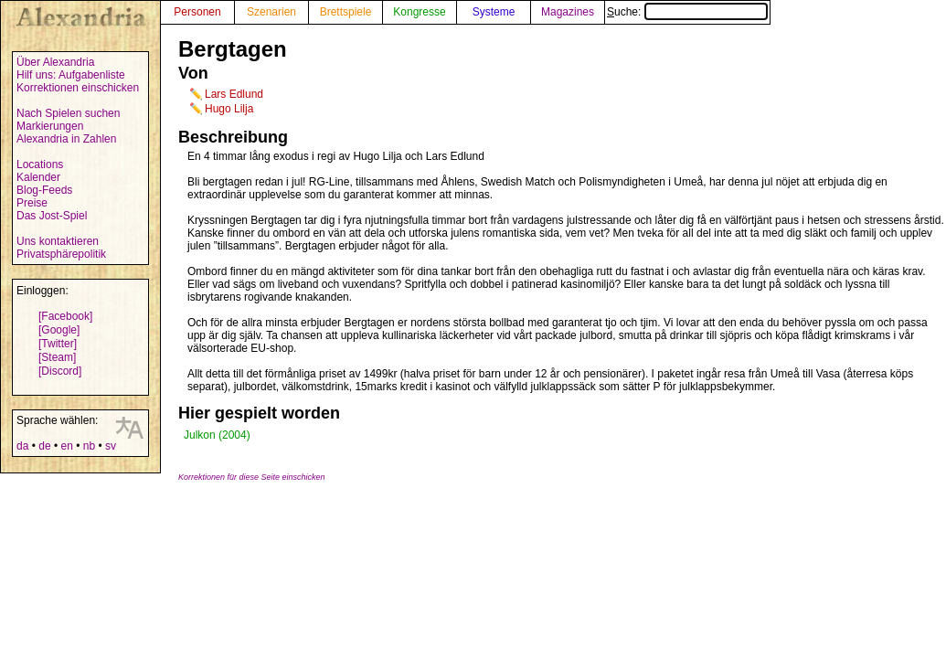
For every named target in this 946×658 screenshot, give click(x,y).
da (22, 446)
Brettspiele (346, 11)
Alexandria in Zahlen (66, 139)
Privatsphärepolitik (61, 254)
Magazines (567, 11)
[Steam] (57, 357)
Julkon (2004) (217, 435)
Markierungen (49, 126)
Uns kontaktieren (57, 241)
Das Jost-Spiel (51, 215)
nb (89, 446)
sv (110, 446)
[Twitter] (57, 343)
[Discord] (59, 371)
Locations (39, 164)
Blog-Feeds (44, 190)
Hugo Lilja (229, 108)
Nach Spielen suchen (68, 113)
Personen (197, 11)
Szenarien (271, 11)
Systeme (494, 11)
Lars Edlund (234, 94)
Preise (32, 202)
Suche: (687, 11)
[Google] (59, 330)
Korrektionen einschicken (77, 87)
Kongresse (419, 11)
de (44, 446)
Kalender (38, 177)
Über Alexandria (55, 62)
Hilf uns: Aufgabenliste (70, 75)
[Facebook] (65, 316)
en (66, 446)
